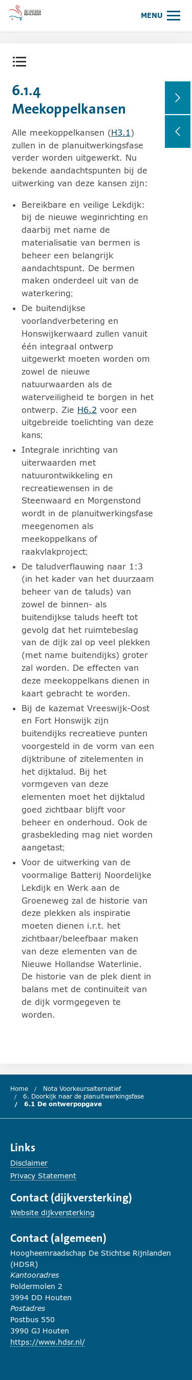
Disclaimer (29, 1162)
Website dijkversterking (52, 1212)
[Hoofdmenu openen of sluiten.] (160, 15)
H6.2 (87, 409)
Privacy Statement (43, 1175)
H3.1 (121, 132)
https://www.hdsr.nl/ (47, 1342)
